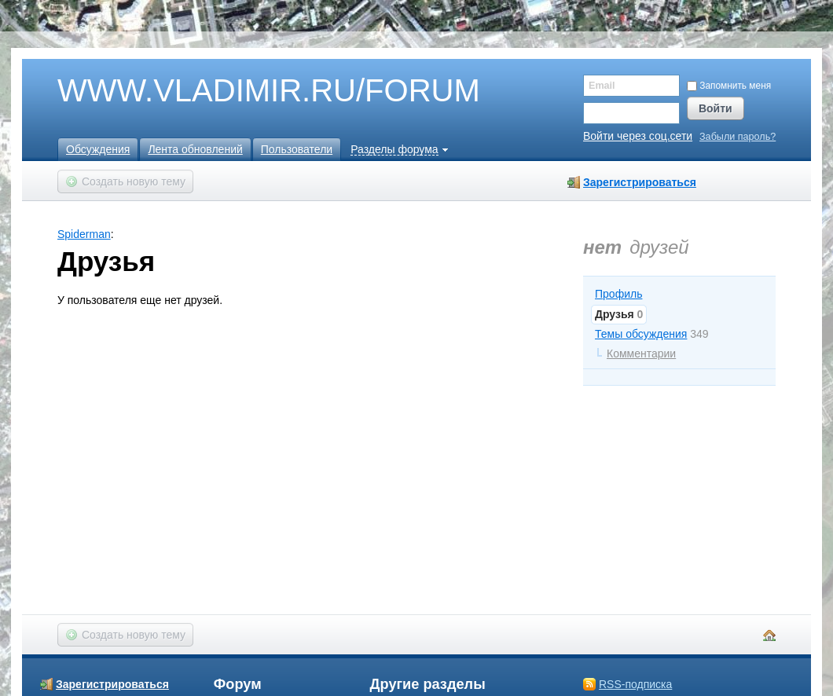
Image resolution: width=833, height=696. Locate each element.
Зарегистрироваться (639, 182)
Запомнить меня (729, 85)
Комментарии (641, 353)
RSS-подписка (635, 684)
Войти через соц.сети (637, 136)
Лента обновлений (195, 149)
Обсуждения (98, 149)
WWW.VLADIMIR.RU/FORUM (242, 91)
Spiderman (84, 234)
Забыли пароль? (737, 137)
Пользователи (296, 149)
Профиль (618, 294)
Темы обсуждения (641, 334)
